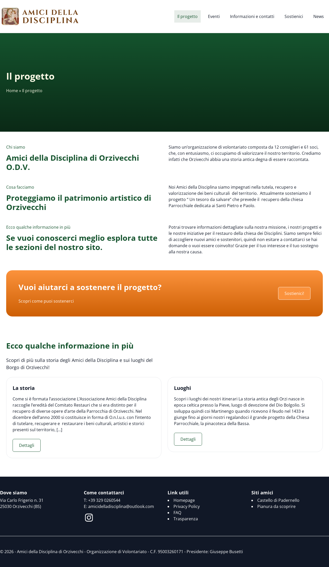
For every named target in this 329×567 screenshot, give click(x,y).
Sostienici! (294, 293)
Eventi (214, 16)
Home (12, 90)
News (318, 16)
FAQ (177, 512)
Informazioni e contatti (252, 16)
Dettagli (26, 445)
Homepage (184, 500)
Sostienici (294, 16)
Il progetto (187, 16)
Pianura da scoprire (276, 506)
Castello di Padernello (278, 500)
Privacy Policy (186, 506)
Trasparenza (185, 519)
